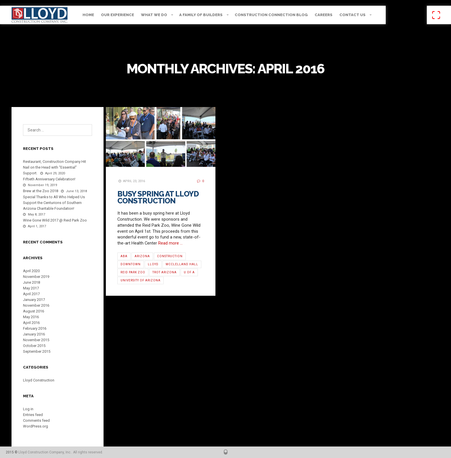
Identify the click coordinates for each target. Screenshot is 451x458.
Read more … (170, 243)
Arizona (142, 256)
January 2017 (34, 299)
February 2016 (34, 328)
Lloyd (153, 264)
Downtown (131, 264)
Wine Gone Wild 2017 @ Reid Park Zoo (55, 220)
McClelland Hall (182, 264)
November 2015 (36, 340)
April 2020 (31, 271)
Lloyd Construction (38, 380)
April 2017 (31, 294)
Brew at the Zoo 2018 (40, 191)
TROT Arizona (164, 272)
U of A (189, 272)
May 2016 (31, 317)
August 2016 (33, 311)
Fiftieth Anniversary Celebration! (49, 179)
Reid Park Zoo (133, 272)
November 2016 (36, 305)
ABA (124, 256)
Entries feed (33, 415)
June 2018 (31, 282)
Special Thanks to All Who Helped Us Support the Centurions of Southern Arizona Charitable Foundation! (54, 203)
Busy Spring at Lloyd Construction (158, 197)
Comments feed (36, 420)
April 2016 (31, 322)
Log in (28, 409)
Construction (170, 256)
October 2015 (34, 346)
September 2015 (36, 351)
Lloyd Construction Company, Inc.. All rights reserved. (60, 452)
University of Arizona (140, 280)
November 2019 (36, 276)
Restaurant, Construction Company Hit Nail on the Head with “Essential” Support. (54, 167)
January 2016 (34, 334)
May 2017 (31, 288)
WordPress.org (35, 426)
